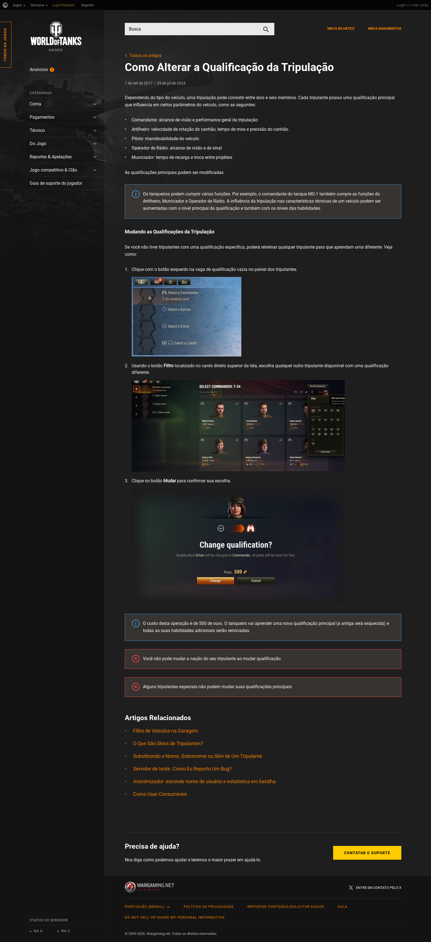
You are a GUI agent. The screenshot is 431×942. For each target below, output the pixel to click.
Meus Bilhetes (340, 28)
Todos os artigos (145, 55)
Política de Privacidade (209, 907)
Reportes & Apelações (51, 156)
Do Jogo (38, 143)
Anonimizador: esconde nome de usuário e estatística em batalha (204, 781)
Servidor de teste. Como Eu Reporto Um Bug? (182, 769)
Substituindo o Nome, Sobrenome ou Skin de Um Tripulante (197, 756)
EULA (342, 907)
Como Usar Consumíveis (160, 794)
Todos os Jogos (5, 44)
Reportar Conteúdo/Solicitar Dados (285, 907)
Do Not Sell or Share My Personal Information (175, 917)
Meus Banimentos (385, 28)
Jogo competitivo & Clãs (53, 170)
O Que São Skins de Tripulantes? (168, 743)
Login (401, 5)
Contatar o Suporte (367, 853)
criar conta (419, 5)
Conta (35, 104)
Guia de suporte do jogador (56, 183)
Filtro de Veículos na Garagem (165, 731)
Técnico (37, 130)
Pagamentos (42, 117)
